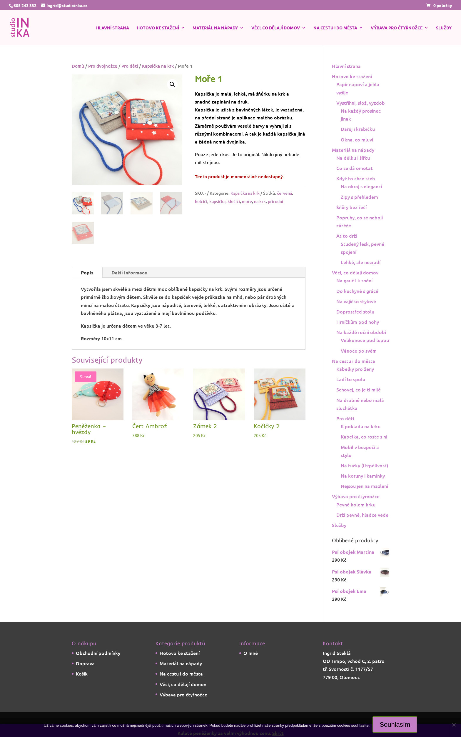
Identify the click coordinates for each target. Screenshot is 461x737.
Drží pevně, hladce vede (362, 514)
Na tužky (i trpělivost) (364, 465)
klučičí (234, 201)
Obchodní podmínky (98, 653)
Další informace (129, 272)
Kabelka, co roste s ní (364, 436)
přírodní (275, 201)
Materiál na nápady (215, 28)
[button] (172, 84)
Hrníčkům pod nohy (357, 322)
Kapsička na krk (158, 66)
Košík (82, 673)
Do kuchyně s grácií (357, 291)
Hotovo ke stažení (158, 28)
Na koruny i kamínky (363, 475)
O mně (250, 653)
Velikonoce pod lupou (365, 340)
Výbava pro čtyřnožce (396, 28)
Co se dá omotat (354, 168)
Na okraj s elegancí (361, 186)
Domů (78, 66)
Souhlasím (395, 724)
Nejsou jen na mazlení (364, 486)
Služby (444, 28)
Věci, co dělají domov (275, 28)
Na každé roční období (361, 332)
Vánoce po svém (359, 350)
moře (247, 201)
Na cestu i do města (335, 28)
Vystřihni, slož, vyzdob (360, 102)
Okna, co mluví (357, 139)
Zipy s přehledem (359, 197)
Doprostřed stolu (355, 311)
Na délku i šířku (353, 157)
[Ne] (454, 725)
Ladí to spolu (350, 379)
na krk (260, 201)
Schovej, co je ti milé (358, 389)
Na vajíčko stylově (356, 301)
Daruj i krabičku (358, 129)
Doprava (85, 663)
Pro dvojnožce (102, 66)
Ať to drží (346, 235)
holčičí (201, 201)
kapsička (217, 201)
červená (284, 193)
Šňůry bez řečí (351, 207)
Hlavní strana (112, 28)
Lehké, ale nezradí (360, 262)
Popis (87, 272)
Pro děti (129, 66)
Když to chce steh (355, 178)
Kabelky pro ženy (355, 369)
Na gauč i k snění (354, 280)
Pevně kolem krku (355, 504)
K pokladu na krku (360, 426)
